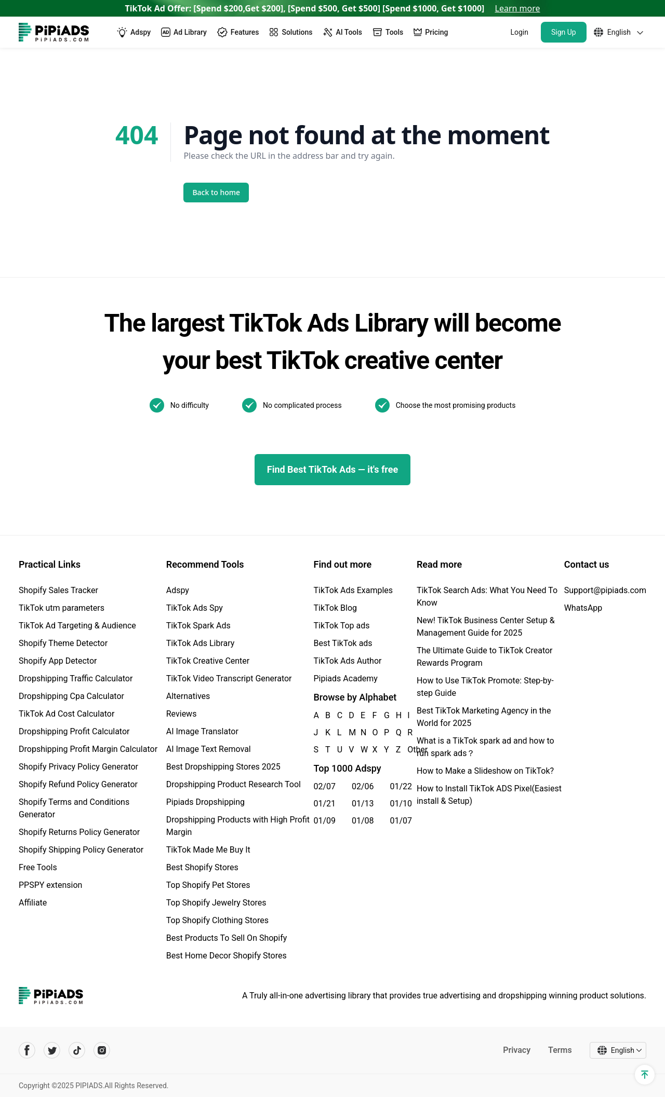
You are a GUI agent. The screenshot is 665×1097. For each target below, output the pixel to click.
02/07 (325, 786)
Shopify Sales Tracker (58, 590)
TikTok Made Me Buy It (208, 850)
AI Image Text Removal (208, 749)
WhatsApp (583, 608)
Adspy (177, 590)
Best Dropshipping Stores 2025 (223, 767)
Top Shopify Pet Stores (208, 885)
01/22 (401, 786)
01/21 (325, 803)
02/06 (363, 786)
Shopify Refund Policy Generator (78, 784)
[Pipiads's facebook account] (27, 1050)
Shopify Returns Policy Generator (79, 832)
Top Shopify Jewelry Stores (216, 903)
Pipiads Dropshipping (205, 802)
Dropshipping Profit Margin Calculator (88, 749)
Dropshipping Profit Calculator (74, 731)
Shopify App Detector (58, 661)
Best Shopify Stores (202, 867)
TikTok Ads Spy (194, 608)
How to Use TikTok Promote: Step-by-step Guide (485, 687)
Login (519, 32)
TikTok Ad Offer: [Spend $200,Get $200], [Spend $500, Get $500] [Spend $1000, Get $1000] (332, 8)
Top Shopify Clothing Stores (217, 920)
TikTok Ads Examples (353, 590)
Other (407, 750)
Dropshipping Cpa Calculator (71, 696)
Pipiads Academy (346, 678)
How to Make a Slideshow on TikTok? (485, 771)
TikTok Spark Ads (198, 625)
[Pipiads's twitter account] (52, 1050)
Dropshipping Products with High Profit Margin (238, 826)
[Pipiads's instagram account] (102, 1050)
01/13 (363, 803)
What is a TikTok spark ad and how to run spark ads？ (485, 747)
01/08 (363, 821)
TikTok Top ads (342, 625)
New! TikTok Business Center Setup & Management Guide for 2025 (486, 626)
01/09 (325, 821)
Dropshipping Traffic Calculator (75, 678)
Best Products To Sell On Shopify (226, 938)
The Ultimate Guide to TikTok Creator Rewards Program (485, 657)
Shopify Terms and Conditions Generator (74, 808)
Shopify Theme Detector (63, 643)
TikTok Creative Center (208, 661)
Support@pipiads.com (605, 590)
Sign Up (563, 32)
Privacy (516, 1050)
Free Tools (38, 867)
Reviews (181, 714)
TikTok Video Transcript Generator (229, 678)
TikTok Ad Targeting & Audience (77, 625)
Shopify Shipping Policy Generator (81, 850)
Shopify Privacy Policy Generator (78, 767)
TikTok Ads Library (200, 643)
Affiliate (33, 903)
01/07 (401, 821)
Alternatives (188, 696)
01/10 (401, 803)
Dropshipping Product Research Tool (233, 784)
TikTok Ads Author (348, 661)
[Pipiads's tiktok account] (77, 1050)
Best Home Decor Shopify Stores (226, 956)
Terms (560, 1050)
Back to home (217, 192)
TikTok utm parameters (61, 608)
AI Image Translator (202, 731)
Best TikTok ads (343, 643)
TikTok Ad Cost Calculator (66, 714)
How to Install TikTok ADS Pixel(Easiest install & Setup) (489, 795)
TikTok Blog (335, 608)
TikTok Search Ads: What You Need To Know (487, 596)
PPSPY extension (50, 885)
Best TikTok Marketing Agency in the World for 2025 (484, 717)
